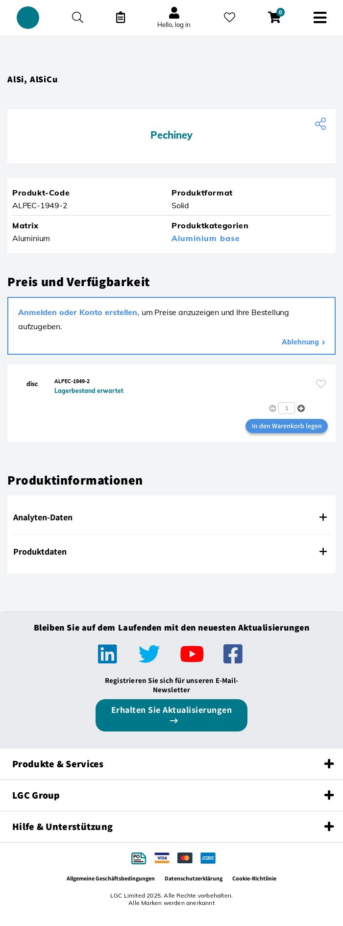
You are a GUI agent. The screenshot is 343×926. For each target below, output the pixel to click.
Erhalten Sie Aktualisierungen (171, 709)
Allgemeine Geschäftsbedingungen (111, 878)
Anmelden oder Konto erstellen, (80, 312)
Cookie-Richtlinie (254, 878)
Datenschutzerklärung (193, 878)
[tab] (171, 517)
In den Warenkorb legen (287, 425)
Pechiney (171, 135)
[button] (301, 408)
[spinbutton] (286, 408)
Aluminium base (206, 238)
